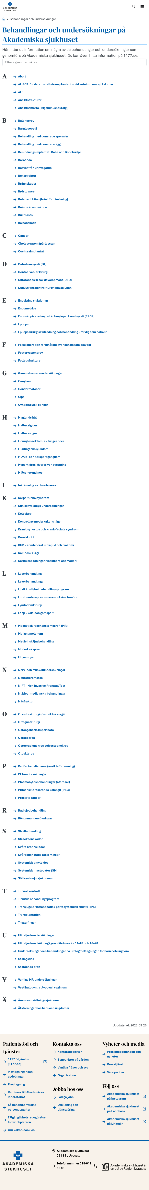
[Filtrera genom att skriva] (74, 62)
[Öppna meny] (142, 6)
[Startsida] (15, 6)
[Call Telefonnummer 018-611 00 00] (74, 1166)
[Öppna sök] (133, 6)
